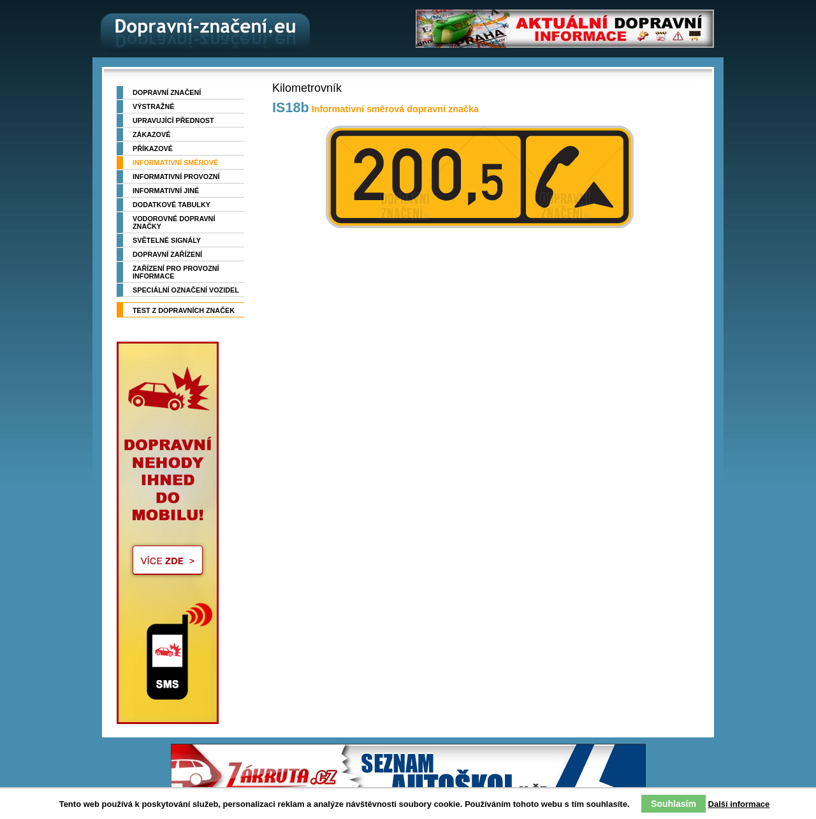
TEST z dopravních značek (184, 310)
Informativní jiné (166, 190)
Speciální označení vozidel (186, 290)
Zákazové (151, 134)
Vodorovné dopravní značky (174, 222)
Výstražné (153, 106)
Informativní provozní (176, 176)
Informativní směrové (175, 162)
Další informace (739, 804)
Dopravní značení (167, 92)
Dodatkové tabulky (171, 204)
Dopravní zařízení (167, 254)
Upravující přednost (173, 120)
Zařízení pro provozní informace (176, 272)
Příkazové (153, 148)
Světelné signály (167, 240)
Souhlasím (673, 804)
